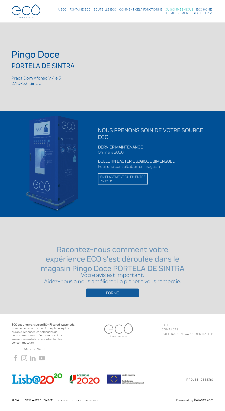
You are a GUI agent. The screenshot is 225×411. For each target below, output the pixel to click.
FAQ (165, 325)
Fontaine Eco (80, 9)
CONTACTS (170, 329)
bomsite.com (203, 400)
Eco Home (204, 9)
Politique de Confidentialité (187, 334)
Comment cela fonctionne (140, 9)
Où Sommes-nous (179, 9)
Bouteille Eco (105, 9)
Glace (197, 13)
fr (207, 13)
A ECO (62, 9)
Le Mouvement (178, 13)
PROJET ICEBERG (199, 379)
